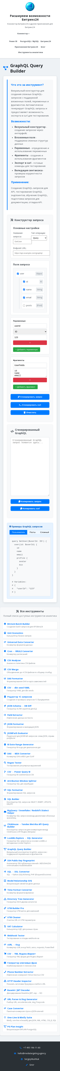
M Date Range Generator (19, 744)
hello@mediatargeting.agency (32, 1053)
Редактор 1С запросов (18, 696)
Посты (32, 532)
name (29, 289)
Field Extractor (13, 715)
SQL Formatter (13, 790)
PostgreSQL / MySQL (29, 41)
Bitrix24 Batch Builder (17, 624)
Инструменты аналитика (30, 52)
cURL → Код (12, 944)
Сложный (44, 532)
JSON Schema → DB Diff (17, 706)
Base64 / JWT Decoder (17, 990)
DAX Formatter (13, 678)
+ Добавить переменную (26, 349)
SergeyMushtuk (31, 1059)
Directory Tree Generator (19, 899)
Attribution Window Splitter (20, 781)
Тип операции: (38, 233)
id (27, 281)
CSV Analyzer (12, 660)
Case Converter (14, 1008)
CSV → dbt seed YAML (17, 687)
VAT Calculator (13, 926)
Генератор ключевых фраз (20, 963)
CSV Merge (11, 669)
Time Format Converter (18, 890)
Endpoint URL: (19, 248)
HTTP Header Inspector (17, 981)
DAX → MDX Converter (17, 753)
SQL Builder (11, 799)
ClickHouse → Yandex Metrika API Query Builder (26, 825)
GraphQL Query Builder (17, 849)
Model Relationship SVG (18, 881)
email (28, 297)
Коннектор (23, 33)
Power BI (13, 41)
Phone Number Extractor (18, 972)
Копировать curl (30, 508)
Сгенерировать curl (30, 405)
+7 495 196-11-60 (31, 1047)
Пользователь (18, 532)
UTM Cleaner (12, 917)
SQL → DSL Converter (17, 871)
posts (29, 305)
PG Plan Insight (13, 1026)
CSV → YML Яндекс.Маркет (20, 953)
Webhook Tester (14, 935)
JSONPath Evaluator (16, 733)
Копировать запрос (30, 501)
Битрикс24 (46, 41)
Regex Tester (12, 762)
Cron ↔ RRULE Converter (18, 651)
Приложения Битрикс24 (26, 47)
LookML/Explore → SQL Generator (23, 838)
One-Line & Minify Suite (18, 1017)
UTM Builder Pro (14, 908)
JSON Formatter (14, 724)
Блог (43, 47)
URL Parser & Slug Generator (20, 999)
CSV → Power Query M (17, 772)
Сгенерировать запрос (30, 397)
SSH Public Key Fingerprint (19, 860)
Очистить (30, 412)
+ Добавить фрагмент (25, 387)
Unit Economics (13, 633)
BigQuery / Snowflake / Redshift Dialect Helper (26, 811)
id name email (30, 372)
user (22, 273)
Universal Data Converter (19, 642)
